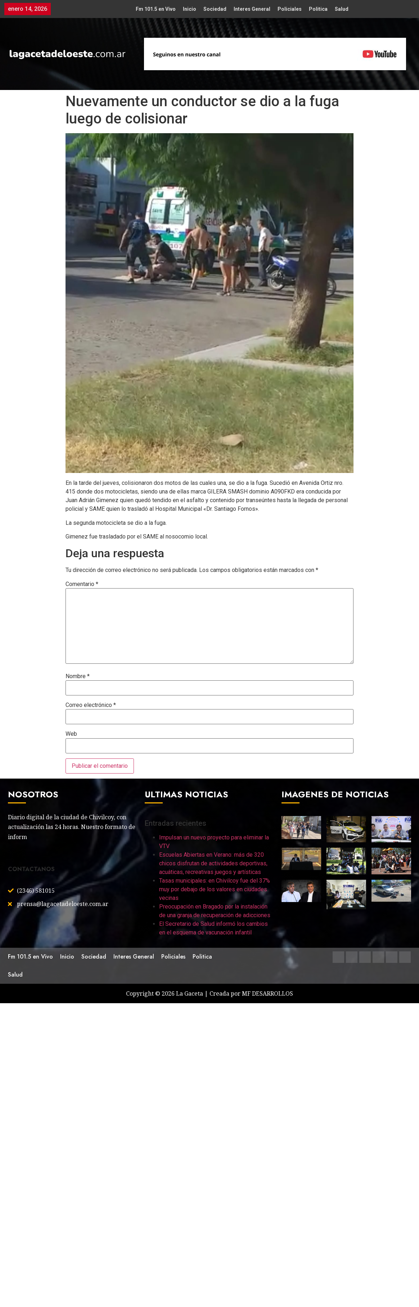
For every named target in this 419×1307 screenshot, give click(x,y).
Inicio (189, 9)
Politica (318, 9)
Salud (341, 9)
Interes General (252, 9)
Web (71, 734)
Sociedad (214, 9)
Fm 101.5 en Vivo (156, 9)
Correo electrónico (91, 705)
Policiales (290, 9)
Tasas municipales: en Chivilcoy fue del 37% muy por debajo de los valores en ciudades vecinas (214, 889)
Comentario (82, 584)
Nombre (78, 676)
